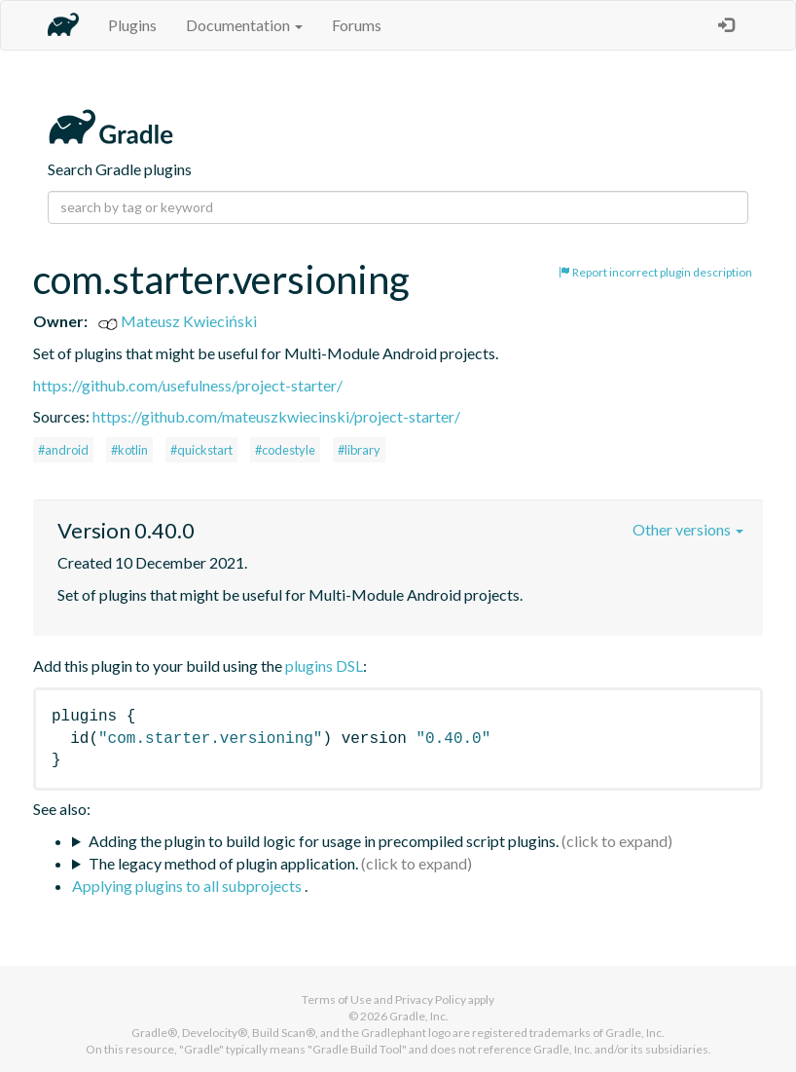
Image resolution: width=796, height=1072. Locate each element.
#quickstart (201, 450)
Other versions (688, 529)
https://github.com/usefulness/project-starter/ (188, 385)
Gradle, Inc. (419, 1016)
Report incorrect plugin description (655, 272)
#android (63, 450)
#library (359, 450)
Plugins (132, 25)
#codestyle (285, 450)
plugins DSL (324, 665)
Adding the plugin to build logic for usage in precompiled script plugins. (324, 841)
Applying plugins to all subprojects (188, 885)
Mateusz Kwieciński (177, 321)
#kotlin (129, 450)
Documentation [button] (244, 25)
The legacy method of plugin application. (223, 863)
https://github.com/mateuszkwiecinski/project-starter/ (276, 416)
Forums (356, 25)
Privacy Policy (430, 999)
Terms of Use (337, 999)
